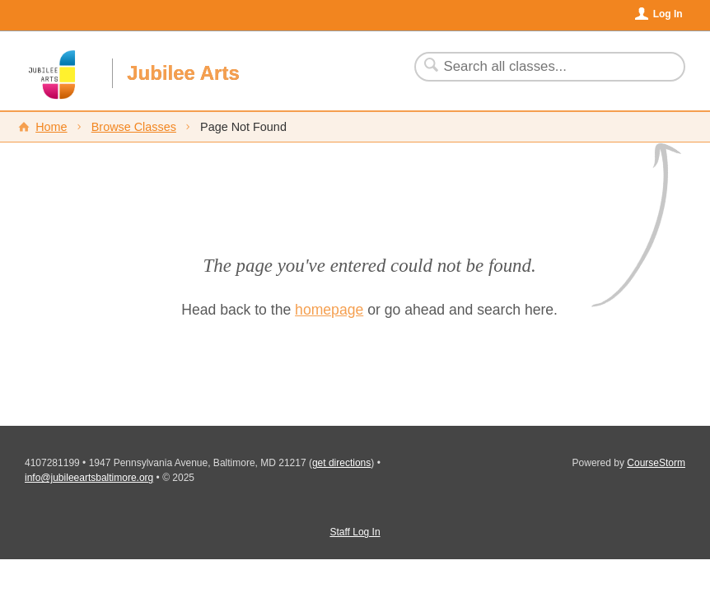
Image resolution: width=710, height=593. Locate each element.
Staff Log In (354, 532)
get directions (341, 463)
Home (51, 126)
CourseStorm (656, 463)
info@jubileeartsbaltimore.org (89, 477)
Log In (668, 14)
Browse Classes (133, 126)
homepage (329, 309)
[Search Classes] (540, 67)
